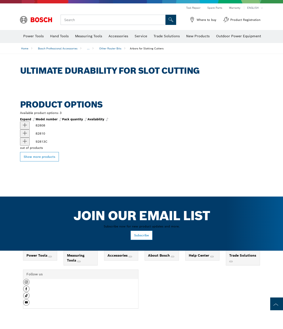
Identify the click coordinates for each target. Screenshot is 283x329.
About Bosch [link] (159, 255)
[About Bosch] (172, 256)
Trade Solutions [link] (242, 255)
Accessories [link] (118, 255)
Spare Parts (214, 7)
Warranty (234, 7)
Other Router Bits (110, 48)
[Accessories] (130, 256)
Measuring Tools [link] (75, 258)
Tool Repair (193, 7)
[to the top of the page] (276, 303)
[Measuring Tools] (79, 261)
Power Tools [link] (37, 255)
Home (24, 48)
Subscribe (141, 235)
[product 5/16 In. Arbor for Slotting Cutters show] (25, 133)
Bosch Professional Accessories (57, 48)
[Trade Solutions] (231, 261)
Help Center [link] (199, 255)
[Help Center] (212, 256)
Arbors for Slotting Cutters (147, 48)
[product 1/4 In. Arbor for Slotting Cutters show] (25, 125)
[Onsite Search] (170, 20)
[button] (26, 284)
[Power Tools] (50, 256)
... (88, 48)
